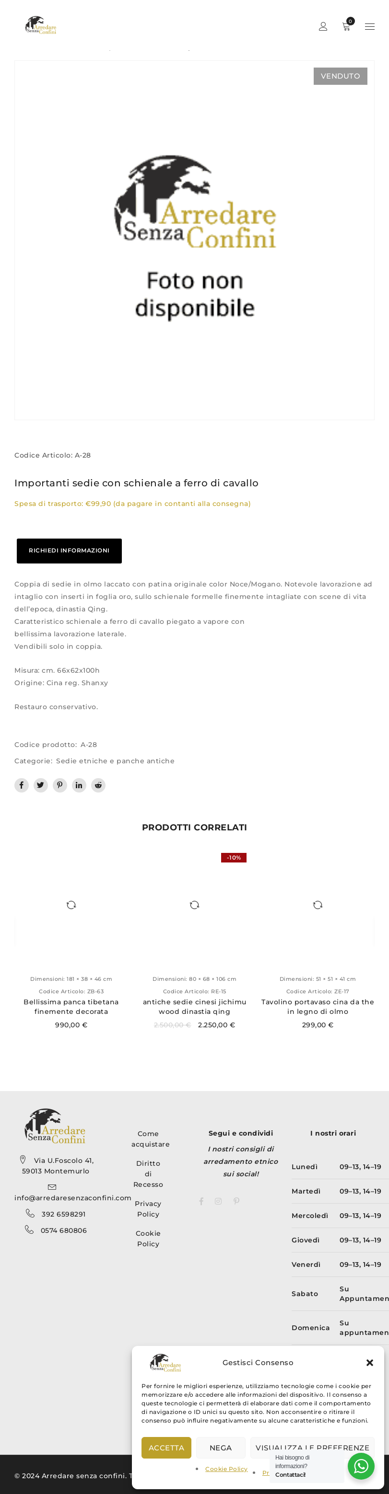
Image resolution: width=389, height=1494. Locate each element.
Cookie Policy (226, 1468)
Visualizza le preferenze (312, 1447)
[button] (370, 1363)
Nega (221, 1447)
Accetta (167, 1447)
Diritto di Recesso (148, 1174)
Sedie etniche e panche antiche (115, 761)
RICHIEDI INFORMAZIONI (69, 550)
